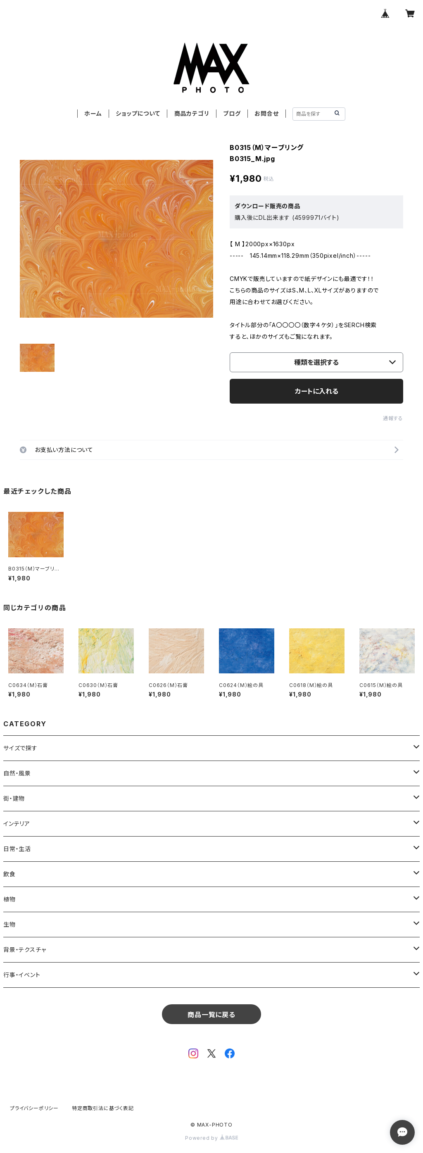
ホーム (93, 113)
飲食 (9, 873)
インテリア (16, 823)
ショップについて (138, 113)
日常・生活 (17, 848)
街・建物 (14, 798)
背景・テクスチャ (24, 949)
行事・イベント (21, 974)
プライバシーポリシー (34, 1108)
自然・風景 (17, 773)
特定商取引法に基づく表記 (103, 1108)
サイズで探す (20, 747)
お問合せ (266, 113)
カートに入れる (316, 391)
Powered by (211, 1138)
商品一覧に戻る (211, 1014)
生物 (9, 924)
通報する (393, 418)
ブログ (231, 113)
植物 (9, 899)
